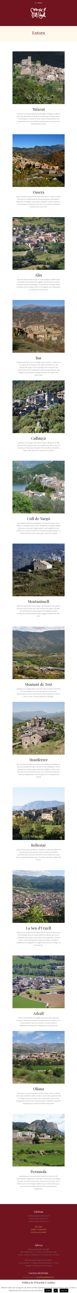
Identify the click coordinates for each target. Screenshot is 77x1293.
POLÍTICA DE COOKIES (38, 1232)
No (56, 1290)
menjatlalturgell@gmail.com (45, 1277)
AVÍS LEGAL (38, 1227)
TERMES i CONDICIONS (38, 1229)
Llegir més (64, 1290)
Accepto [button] (48, 1290)
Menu (38, 3)
